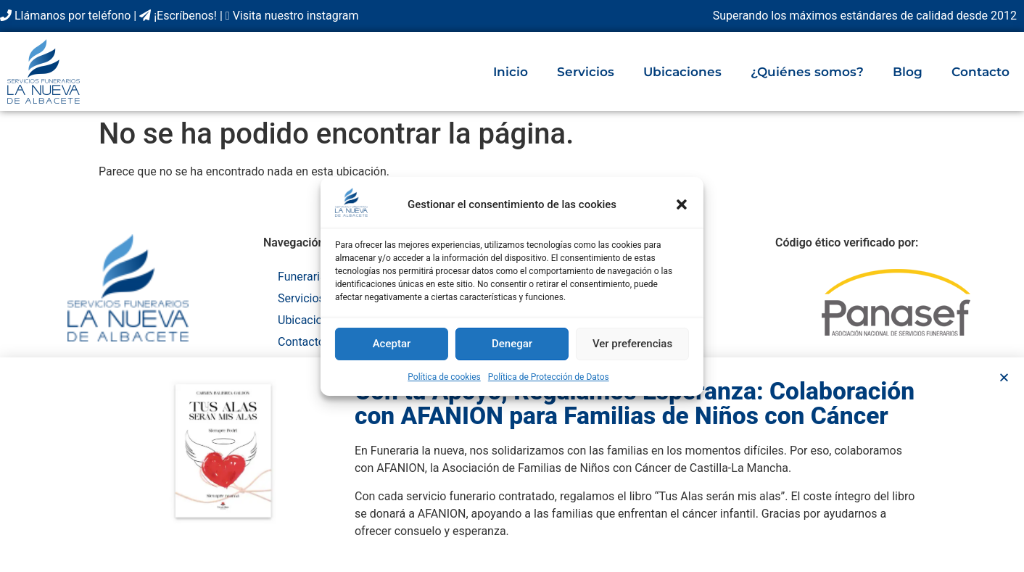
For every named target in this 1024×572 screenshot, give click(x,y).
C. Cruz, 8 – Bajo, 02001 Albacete (127, 364)
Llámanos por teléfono (65, 15)
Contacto (980, 72)
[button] (681, 204)
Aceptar (392, 343)
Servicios (585, 72)
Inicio (510, 72)
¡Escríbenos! (178, 15)
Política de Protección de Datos (548, 377)
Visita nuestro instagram (292, 15)
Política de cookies (444, 377)
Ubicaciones (682, 72)
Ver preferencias (632, 343)
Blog (907, 72)
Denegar (512, 343)
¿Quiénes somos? (807, 72)
